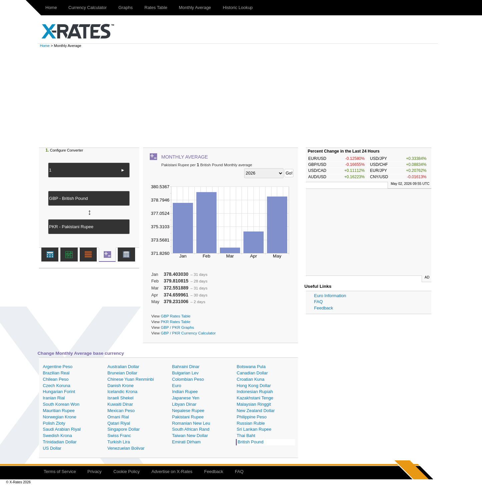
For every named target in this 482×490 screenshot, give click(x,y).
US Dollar (52, 448)
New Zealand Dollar (256, 410)
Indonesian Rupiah (255, 391)
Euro (176, 385)
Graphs (125, 7)
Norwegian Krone (59, 416)
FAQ (318, 301)
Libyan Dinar (184, 404)
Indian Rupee (185, 391)
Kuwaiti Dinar (120, 404)
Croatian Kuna (251, 379)
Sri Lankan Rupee (254, 429)
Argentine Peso (57, 366)
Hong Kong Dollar (254, 385)
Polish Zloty (54, 423)
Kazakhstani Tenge (255, 397)
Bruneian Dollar (122, 372)
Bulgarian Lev (185, 372)
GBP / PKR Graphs (177, 327)
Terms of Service (60, 471)
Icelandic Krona (122, 391)
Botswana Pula (251, 366)
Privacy (94, 471)
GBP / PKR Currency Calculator (188, 333)
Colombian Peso (188, 379)
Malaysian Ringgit (254, 404)
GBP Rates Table (175, 316)
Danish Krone (120, 385)
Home (51, 7)
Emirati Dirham (186, 441)
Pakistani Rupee (188, 416)
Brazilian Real (56, 372)
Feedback (323, 307)
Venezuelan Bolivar (125, 448)
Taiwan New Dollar (190, 435)
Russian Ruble (251, 423)
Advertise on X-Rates (171, 471)
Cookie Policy (126, 471)
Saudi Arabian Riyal (61, 429)
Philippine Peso (252, 416)
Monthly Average (195, 7)
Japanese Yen (185, 397)
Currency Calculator (87, 7)
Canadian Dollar (252, 372)
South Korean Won (61, 404)
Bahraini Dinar (185, 366)
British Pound (251, 441)
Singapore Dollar (123, 429)
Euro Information (330, 295)
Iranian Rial (54, 397)
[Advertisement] (241, 97)
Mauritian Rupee (58, 410)
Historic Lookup (238, 7)
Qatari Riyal (118, 423)
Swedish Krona (57, 435)
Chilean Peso (55, 379)
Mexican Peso (121, 410)
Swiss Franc (119, 435)
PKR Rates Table (175, 321)
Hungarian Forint (59, 391)
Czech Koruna (56, 385)
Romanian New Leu (191, 423)
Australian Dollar (123, 366)
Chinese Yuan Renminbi (130, 379)
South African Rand (190, 429)
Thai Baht (246, 435)
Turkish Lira (118, 441)
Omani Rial (118, 416)
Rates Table (155, 7)
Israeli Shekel (120, 397)
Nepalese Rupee (188, 410)
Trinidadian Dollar (59, 441)
